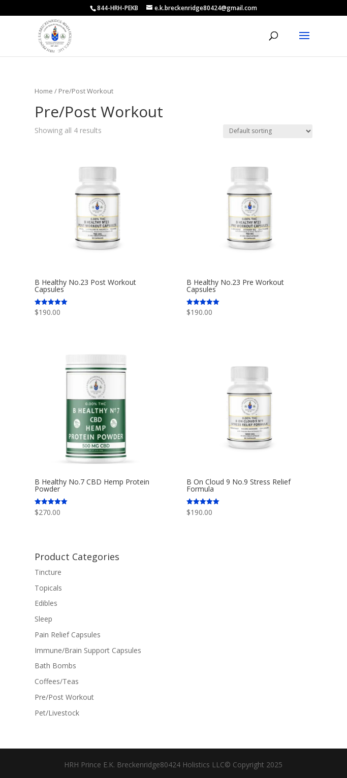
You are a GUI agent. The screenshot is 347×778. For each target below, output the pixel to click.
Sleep (43, 619)
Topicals (48, 588)
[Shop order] (267, 131)
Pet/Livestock (57, 713)
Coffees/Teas (57, 681)
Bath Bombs (55, 665)
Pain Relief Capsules (68, 634)
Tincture (48, 572)
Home (44, 90)
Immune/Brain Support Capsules (88, 650)
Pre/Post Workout (64, 697)
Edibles (46, 603)
